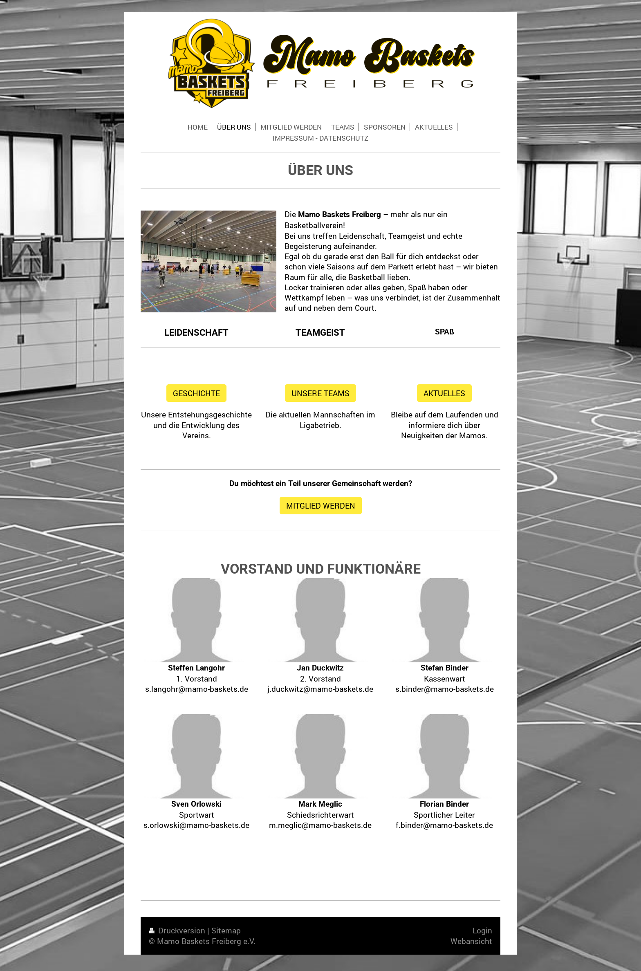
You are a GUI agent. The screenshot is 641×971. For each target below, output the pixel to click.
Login (482, 930)
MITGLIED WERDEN (320, 505)
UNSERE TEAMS (320, 393)
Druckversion (178, 930)
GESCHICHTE (196, 393)
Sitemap (226, 930)
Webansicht (471, 941)
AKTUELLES (444, 393)
